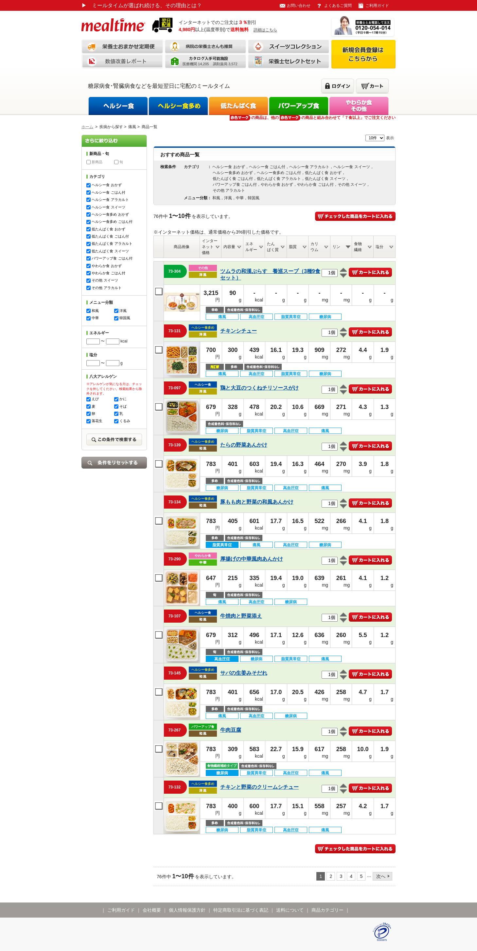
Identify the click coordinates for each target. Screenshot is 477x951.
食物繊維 (358, 247)
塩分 (379, 246)
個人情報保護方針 (187, 910)
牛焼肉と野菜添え (241, 616)
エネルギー (251, 247)
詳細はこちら (265, 30)
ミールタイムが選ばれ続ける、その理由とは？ (141, 5)
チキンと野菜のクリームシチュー (259, 787)
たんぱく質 (273, 247)
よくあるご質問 (338, 5)
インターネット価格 (210, 247)
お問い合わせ (298, 5)
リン (336, 246)
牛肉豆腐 (230, 730)
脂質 (293, 246)
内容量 (229, 246)
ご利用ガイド (377, 5)
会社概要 (152, 910)
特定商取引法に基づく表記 (240, 910)
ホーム (87, 127)
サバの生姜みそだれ (243, 673)
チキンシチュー (238, 331)
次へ (380, 876)
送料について (290, 910)
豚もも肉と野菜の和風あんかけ (256, 502)
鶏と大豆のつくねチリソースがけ (259, 388)
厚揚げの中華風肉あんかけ (251, 559)
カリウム (314, 247)
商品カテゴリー (327, 910)
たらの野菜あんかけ (243, 445)
